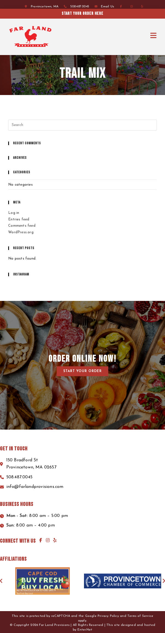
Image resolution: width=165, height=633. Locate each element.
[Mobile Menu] (153, 36)
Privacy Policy (108, 616)
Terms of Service (140, 616)
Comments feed (21, 226)
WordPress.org (21, 232)
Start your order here (95, 13)
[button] (82, 371)
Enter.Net (84, 629)
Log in (13, 213)
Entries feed (18, 219)
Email (107, 6)
